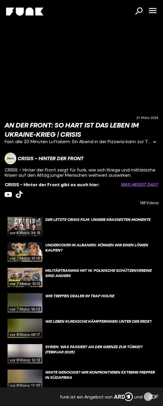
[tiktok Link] (19, 194)
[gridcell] (81, 227)
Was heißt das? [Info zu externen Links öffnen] (139, 184)
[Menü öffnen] (152, 10)
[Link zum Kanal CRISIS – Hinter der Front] (44, 158)
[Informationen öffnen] (154, 142)
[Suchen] (138, 11)
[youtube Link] (8, 194)
